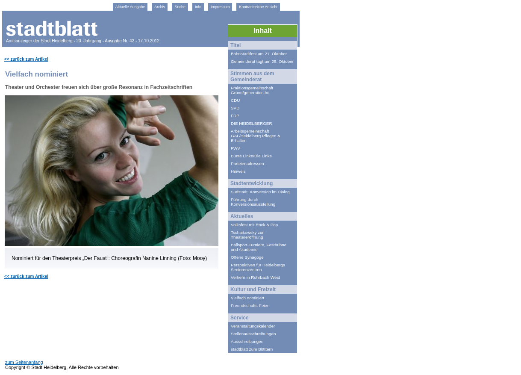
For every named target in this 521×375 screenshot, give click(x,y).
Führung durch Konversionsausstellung (253, 202)
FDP (235, 115)
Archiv (159, 7)
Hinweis (238, 171)
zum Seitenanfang (24, 362)
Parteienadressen (247, 163)
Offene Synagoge (247, 257)
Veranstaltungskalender (253, 326)
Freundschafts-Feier (249, 305)
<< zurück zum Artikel (26, 59)
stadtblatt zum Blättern (252, 349)
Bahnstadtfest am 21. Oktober (259, 53)
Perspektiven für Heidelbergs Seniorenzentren (258, 267)
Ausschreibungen (247, 341)
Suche (179, 7)
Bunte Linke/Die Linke (251, 156)
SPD (235, 108)
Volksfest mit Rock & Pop (254, 224)
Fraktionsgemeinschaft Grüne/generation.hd (252, 90)
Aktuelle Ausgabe (130, 7)
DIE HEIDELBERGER (251, 123)
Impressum (220, 7)
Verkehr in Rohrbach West (255, 277)
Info (198, 7)
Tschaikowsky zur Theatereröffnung (247, 234)
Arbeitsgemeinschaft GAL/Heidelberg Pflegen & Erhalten (255, 136)
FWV (235, 148)
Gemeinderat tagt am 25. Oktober (262, 61)
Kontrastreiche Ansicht (258, 7)
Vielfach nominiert (247, 297)
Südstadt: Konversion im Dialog (260, 191)
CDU (235, 100)
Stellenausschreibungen (253, 333)
